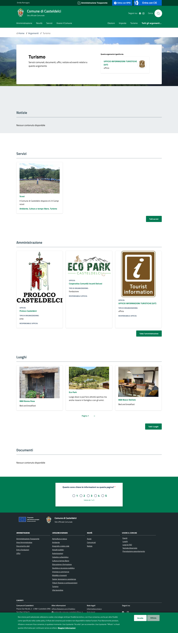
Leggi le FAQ (127, 544)
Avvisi (89, 538)
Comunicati (91, 542)
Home (21, 33)
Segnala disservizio (130, 548)
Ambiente (24, 208)
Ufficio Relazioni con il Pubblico (63, 608)
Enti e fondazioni (22, 549)
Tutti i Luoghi (153, 426)
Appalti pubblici (58, 549)
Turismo (134, 23)
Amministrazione (24, 23)
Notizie (89, 546)
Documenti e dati (23, 546)
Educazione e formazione (62, 564)
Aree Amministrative (24, 542)
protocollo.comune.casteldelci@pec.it (68, 612)
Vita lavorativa (57, 590)
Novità (39, 23)
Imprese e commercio (60, 571)
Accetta (140, 618)
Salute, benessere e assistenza (64, 579)
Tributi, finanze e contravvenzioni (64, 582)
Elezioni (111, 23)
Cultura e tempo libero (39, 208)
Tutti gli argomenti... (152, 23)
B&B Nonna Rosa (27, 401)
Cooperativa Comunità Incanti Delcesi (85, 283)
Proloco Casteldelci (28, 311)
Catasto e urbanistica (60, 557)
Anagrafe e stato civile (60, 546)
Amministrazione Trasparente (92, 3)
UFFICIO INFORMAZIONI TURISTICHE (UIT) (137, 303)
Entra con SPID (122, 2)
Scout (22, 196)
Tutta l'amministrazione (149, 333)
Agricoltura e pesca (59, 538)
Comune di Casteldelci (44, 11)
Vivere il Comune (64, 23)
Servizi (49, 23)
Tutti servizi (153, 218)
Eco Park (73, 392)
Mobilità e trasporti (59, 575)
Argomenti (33, 33)
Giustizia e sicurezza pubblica (63, 567)
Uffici (18, 553)
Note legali (91, 612)
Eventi (125, 538)
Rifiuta (153, 618)
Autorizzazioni (57, 553)
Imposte (122, 23)
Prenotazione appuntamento (134, 551)
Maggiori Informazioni (67, 627)
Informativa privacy (94, 608)
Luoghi (125, 541)
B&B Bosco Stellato (127, 399)
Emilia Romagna (23, 2)
